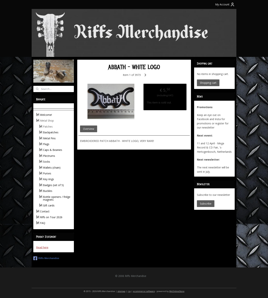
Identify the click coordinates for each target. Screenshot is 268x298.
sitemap (121, 291)
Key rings (48, 179)
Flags (46, 144)
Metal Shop (47, 120)
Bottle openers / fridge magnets (56, 198)
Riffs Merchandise (46, 258)
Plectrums (49, 156)
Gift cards (49, 205)
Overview (88, 129)
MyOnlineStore (176, 291)
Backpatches (50, 132)
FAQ (42, 223)
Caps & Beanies (52, 150)
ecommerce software (144, 291)
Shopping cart (208, 82)
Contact (45, 211)
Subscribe (205, 203)
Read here (42, 247)
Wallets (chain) (51, 167)
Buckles (47, 191)
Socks (46, 161)
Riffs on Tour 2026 (51, 217)
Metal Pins (49, 138)
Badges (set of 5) (53, 185)
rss (129, 291)
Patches (48, 126)
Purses (47, 173)
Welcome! (46, 115)
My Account (225, 4)
